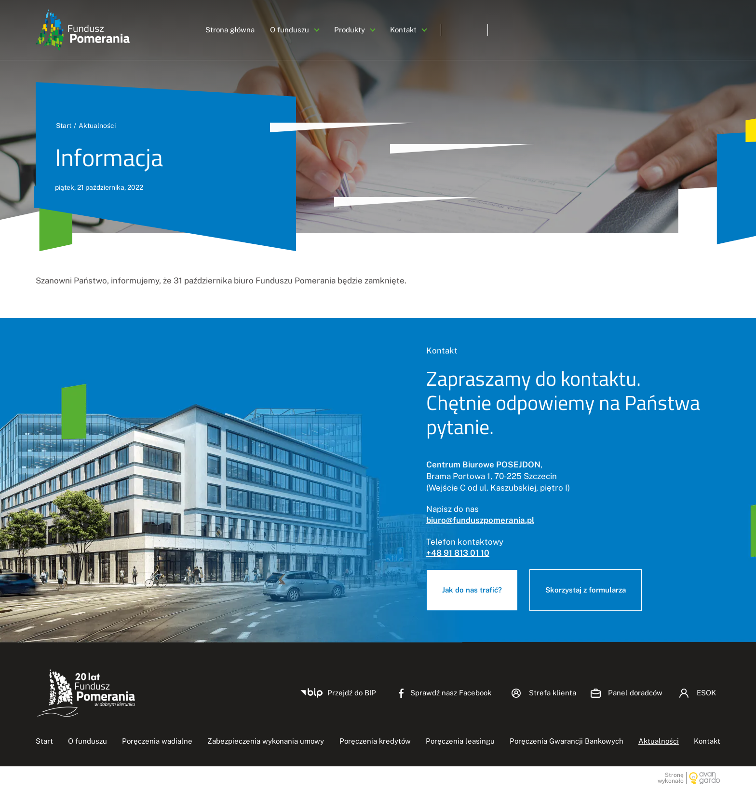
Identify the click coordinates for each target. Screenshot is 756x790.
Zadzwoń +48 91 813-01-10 (667, 30)
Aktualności (97, 125)
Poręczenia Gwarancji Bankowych (566, 741)
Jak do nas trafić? (472, 590)
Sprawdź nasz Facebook (450, 693)
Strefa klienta (552, 693)
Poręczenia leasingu (460, 741)
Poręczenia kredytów (375, 741)
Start (63, 125)
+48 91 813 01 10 (457, 553)
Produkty (349, 30)
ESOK (567, 30)
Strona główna (230, 30)
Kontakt (403, 30)
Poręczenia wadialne (157, 741)
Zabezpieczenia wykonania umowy (265, 741)
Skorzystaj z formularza (585, 590)
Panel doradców (499, 30)
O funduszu (289, 30)
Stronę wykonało (671, 778)
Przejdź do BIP (351, 693)
